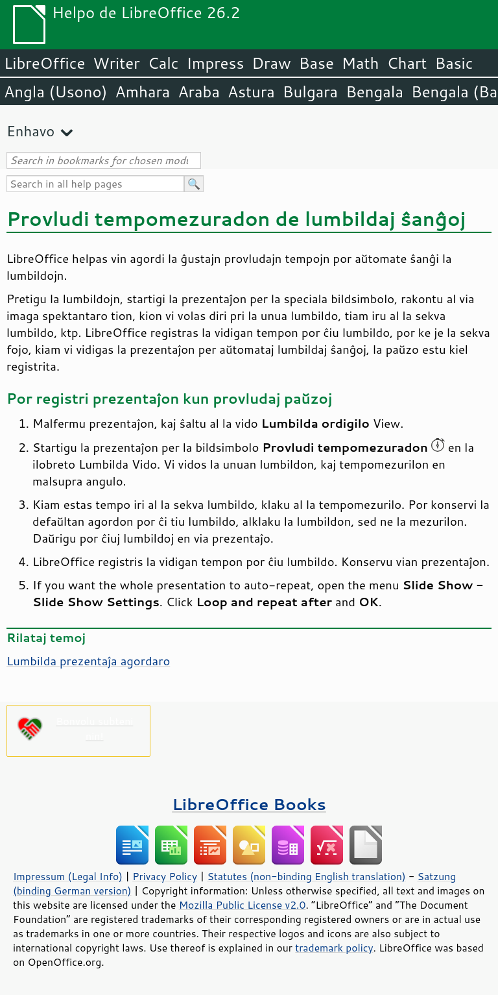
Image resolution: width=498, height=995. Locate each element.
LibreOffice (44, 63)
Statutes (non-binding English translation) (306, 876)
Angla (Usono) (55, 91)
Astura (251, 91)
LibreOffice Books (249, 803)
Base (316, 63)
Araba (199, 91)
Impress (215, 63)
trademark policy (334, 947)
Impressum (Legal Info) (68, 876)
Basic (453, 63)
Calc (163, 63)
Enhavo (30, 131)
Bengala (374, 91)
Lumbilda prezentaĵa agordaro (88, 660)
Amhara (142, 91)
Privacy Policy (164, 876)
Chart (406, 63)
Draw (271, 63)
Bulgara (310, 91)
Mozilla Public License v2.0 (242, 905)
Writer (116, 63)
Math (360, 63)
